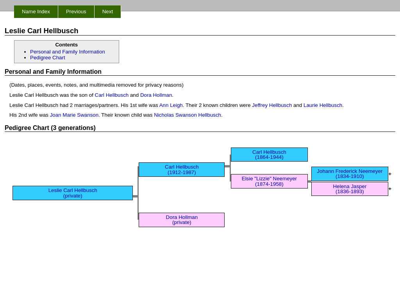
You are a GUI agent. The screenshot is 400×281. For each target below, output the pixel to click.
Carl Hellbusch (112, 95)
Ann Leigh (171, 105)
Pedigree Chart (47, 57)
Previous (76, 11)
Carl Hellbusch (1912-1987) (182, 169)
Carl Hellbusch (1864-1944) (269, 154)
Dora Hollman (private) (182, 219)
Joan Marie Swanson (74, 115)
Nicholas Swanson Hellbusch (187, 115)
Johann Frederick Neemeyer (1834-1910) (349, 173)
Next (107, 11)
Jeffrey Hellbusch (272, 105)
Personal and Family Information (67, 52)
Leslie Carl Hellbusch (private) (72, 192)
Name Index (36, 11)
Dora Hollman (156, 95)
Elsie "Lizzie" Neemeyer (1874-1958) (269, 181)
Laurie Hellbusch (323, 105)
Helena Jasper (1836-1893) (349, 188)
